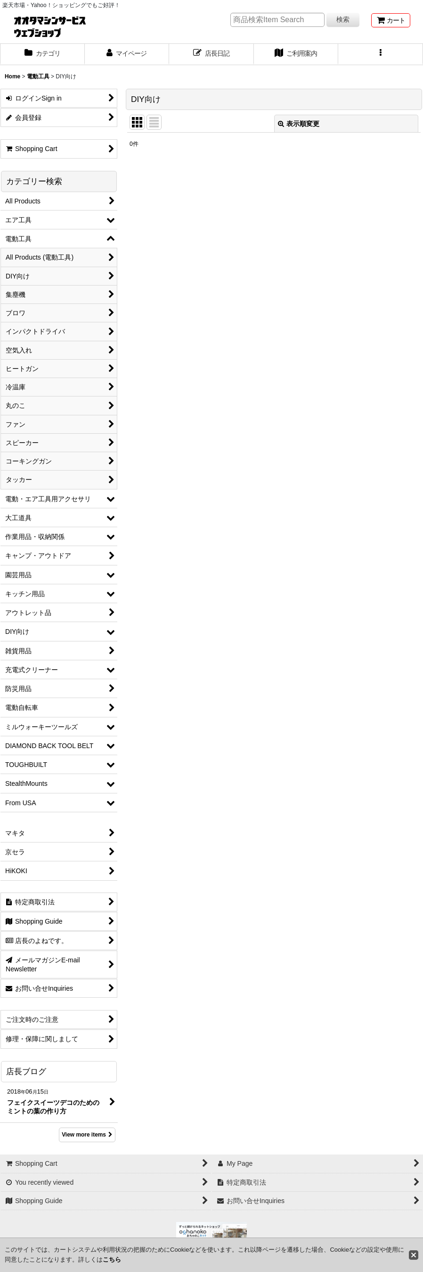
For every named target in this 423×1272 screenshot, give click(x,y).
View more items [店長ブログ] (87, 1134)
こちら (112, 1259)
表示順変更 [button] (298, 123)
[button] (380, 54)
